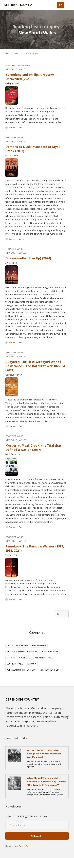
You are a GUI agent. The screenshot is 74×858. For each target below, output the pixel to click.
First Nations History (17, 645)
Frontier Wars (39, 645)
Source (12, 127)
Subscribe (60, 5)
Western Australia (44, 658)
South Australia (15, 664)
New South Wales (50, 652)
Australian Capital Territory (21, 670)
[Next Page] (61, 614)
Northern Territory (49, 670)
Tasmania (31, 664)
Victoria (11, 658)
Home (7, 53)
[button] (69, 5)
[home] (17, 5)
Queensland (24, 658)
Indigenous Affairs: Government (22, 652)
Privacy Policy (25, 846)
